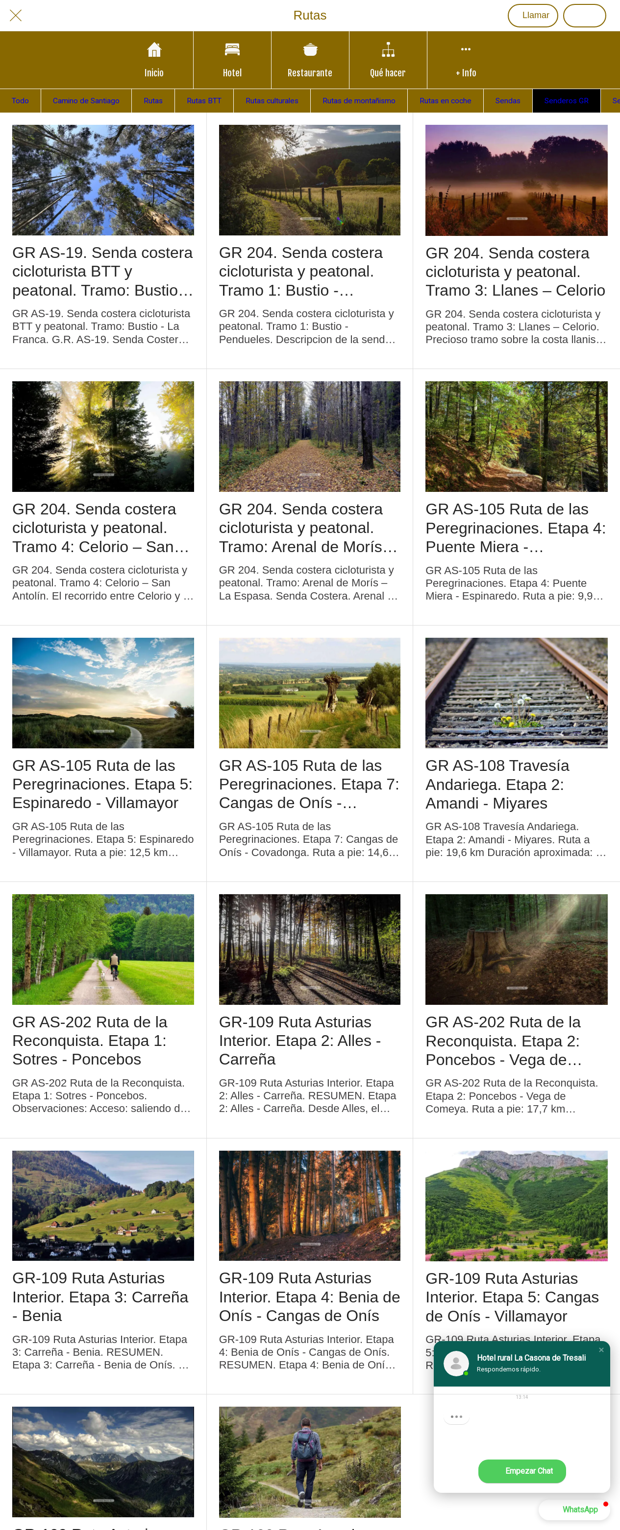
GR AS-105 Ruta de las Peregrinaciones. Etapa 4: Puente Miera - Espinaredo (515, 528)
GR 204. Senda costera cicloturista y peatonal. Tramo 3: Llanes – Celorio (515, 272)
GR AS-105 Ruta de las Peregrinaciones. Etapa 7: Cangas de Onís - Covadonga (309, 784)
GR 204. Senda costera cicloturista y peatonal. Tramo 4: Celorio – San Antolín (94, 528)
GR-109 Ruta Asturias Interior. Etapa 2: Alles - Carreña (300, 1040)
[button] (601, 1350)
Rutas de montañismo (359, 100)
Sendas (508, 100)
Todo (20, 100)
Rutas (153, 100)
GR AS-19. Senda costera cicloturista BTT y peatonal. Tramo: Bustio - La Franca (102, 272)
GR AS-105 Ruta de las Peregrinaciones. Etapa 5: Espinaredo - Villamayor (102, 784)
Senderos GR (567, 100)
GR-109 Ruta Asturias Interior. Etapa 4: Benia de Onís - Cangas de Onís (309, 1296)
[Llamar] (533, 15)
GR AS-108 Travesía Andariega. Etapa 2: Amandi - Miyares (497, 784)
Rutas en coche (445, 100)
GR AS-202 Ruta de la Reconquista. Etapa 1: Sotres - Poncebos (90, 1040)
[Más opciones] (466, 60)
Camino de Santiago (86, 100)
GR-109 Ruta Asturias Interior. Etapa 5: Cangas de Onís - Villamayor (512, 1297)
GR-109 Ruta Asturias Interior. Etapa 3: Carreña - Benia (100, 1296)
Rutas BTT (204, 100)
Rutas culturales (272, 100)
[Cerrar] (16, 16)
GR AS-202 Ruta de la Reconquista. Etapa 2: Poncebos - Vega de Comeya (503, 1041)
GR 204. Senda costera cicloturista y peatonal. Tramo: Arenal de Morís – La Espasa (307, 528)
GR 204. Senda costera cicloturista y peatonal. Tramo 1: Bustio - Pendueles (301, 272)
